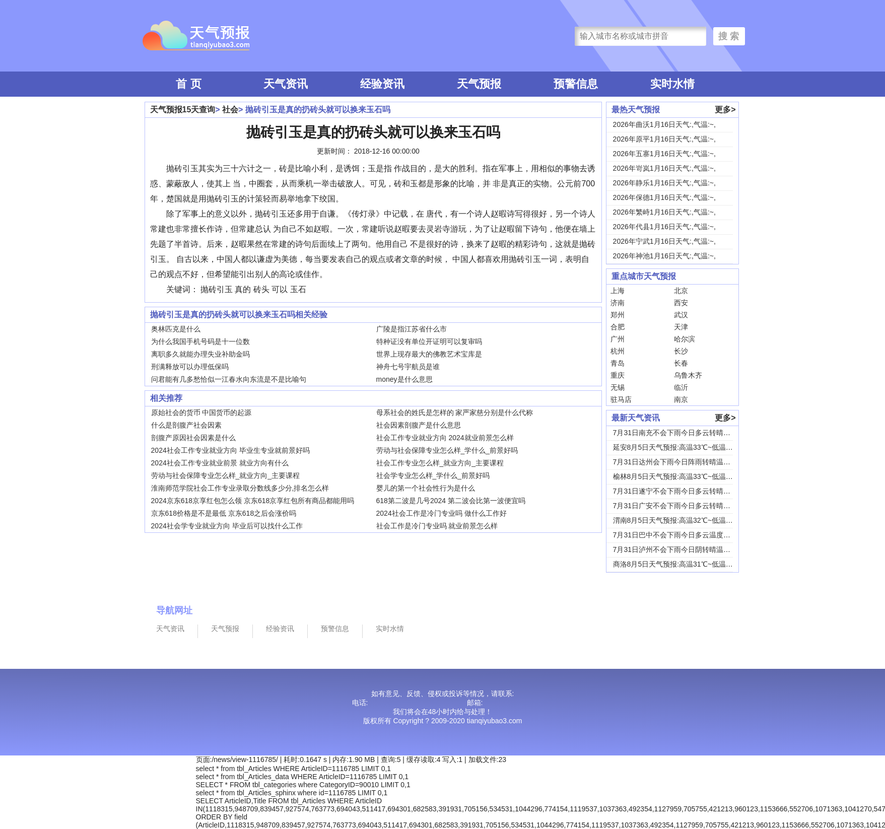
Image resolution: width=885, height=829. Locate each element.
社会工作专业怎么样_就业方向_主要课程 (440, 463)
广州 (617, 339)
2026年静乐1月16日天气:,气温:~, (664, 183)
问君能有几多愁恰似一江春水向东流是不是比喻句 (228, 379)
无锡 (617, 387)
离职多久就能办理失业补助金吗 (200, 354)
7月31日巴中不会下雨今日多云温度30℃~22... (684, 535)
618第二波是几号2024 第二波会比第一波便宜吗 (450, 501)
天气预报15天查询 (183, 109)
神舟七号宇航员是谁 (408, 367)
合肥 (617, 327)
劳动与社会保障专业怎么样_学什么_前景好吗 (447, 450)
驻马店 (621, 399)
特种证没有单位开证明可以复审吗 (429, 341)
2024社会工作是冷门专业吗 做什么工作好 (441, 513)
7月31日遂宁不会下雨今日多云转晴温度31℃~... (687, 491)
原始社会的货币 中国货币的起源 (201, 412)
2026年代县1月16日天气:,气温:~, (664, 227)
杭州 (617, 351)
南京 (681, 399)
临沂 (681, 387)
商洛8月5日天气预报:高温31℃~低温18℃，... (683, 564)
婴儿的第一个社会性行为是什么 (425, 488)
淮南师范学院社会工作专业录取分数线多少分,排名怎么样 (240, 488)
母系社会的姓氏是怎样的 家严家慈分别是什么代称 (454, 412)
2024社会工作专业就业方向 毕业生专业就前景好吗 (230, 450)
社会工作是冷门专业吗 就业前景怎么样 (437, 526)
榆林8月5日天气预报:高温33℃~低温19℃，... (683, 476)
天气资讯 (285, 84)
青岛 (617, 363)
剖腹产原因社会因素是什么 (193, 438)
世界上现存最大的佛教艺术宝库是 (429, 354)
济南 (617, 303)
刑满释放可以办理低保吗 (190, 367)
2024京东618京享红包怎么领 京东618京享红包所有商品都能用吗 (253, 501)
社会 (230, 109)
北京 (681, 291)
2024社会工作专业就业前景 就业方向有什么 (220, 463)
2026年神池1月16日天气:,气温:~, (664, 256)
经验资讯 (382, 84)
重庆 (617, 375)
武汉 (681, 315)
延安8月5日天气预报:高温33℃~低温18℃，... (683, 447)
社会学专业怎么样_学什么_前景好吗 (433, 475)
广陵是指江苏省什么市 (411, 329)
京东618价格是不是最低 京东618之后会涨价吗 (224, 513)
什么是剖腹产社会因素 (186, 425)
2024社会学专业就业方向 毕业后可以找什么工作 (227, 526)
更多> (725, 109)
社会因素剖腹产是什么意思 (418, 425)
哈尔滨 (684, 339)
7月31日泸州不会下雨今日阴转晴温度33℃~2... (686, 549)
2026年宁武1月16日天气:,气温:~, (664, 241)
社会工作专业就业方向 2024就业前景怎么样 (445, 438)
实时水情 (672, 84)
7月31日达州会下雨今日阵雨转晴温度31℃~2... (686, 462)
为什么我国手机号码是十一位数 (200, 341)
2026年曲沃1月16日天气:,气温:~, (664, 124)
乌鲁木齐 (688, 375)
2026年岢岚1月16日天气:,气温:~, (664, 168)
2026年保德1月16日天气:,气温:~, (664, 197)
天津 (681, 327)
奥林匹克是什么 (175, 329)
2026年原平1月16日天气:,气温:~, (664, 139)
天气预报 (479, 84)
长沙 (681, 351)
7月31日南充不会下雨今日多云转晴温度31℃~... (687, 433)
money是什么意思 (404, 379)
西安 (681, 303)
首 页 (188, 84)
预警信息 (576, 84)
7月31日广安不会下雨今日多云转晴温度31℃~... (687, 506)
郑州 (617, 315)
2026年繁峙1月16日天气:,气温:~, (664, 212)
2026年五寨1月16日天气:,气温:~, (664, 154)
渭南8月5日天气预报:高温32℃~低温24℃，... (683, 520)
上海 (617, 291)
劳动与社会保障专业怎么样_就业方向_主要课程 (225, 475)
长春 (681, 363)
